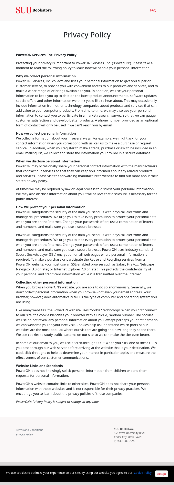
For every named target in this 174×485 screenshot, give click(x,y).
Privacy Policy (24, 434)
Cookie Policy (142, 473)
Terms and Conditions (29, 430)
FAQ (153, 10)
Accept (161, 474)
